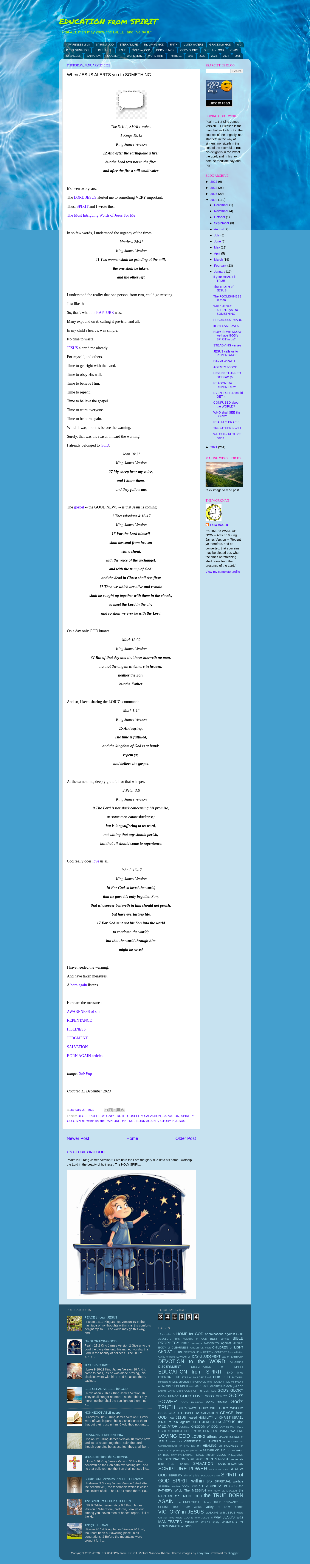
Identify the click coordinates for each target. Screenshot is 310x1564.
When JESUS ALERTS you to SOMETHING (225, 309)
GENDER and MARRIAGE (192, 1386)
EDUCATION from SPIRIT (108, 21)
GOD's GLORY (189, 50)
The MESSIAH (195, 1490)
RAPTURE (105, 312)
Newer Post (78, 1138)
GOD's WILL (208, 1408)
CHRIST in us (170, 1352)
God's (180, 1390)
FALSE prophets (179, 1381)
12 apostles (164, 1334)
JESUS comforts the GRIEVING (107, 1457)
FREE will (228, 1381)
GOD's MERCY (216, 1396)
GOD (105, 445)
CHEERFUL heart (200, 1347)
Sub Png (85, 1073)
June (218, 241)
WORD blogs (155, 55)
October (220, 217)
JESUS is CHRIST (97, 1365)
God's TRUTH (116, 1116)
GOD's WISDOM (231, 1408)
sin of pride (191, 1475)
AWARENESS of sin (78, 44)
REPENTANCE (103, 50)
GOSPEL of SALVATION (144, 1116)
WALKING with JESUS (220, 1512)
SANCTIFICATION (230, 1463)
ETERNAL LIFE (129, 44)
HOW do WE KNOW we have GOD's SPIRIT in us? (227, 335)
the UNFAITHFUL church (194, 1502)
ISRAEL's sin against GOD (179, 1422)
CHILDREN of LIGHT (227, 1347)
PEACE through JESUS (101, 1317)
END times (235, 1372)
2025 (238, 55)
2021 (191, 55)
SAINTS (184, 1464)
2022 (202, 55)
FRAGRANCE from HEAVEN (206, 1381)
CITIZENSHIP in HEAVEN (198, 1352)
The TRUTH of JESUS (223, 288)
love (95, 861)
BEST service (219, 1338)
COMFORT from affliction (228, 1352)
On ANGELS (73, 55)
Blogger (233, 1553)
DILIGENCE (236, 1362)
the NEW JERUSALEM (222, 1490)
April (217, 253)
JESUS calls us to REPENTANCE (225, 353)
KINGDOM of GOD (204, 1426)
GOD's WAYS (187, 1408)
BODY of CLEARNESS (173, 1347)
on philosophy (177, 1450)
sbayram (203, 1553)
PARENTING (185, 1455)
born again (79, 985)
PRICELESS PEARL (227, 319)
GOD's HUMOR (165, 50)
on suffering (235, 1450)
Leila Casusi (219, 525)
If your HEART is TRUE (224, 278)
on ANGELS (212, 1441)
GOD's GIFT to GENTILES (200, 1390)
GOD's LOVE (191, 1396)
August (219, 229)
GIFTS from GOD (214, 50)
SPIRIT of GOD (105, 44)
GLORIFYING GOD (221, 1386)
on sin (220, 1450)
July (217, 235)
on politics (192, 1450)
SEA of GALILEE (218, 1469)
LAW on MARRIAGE (231, 1427)
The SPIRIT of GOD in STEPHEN (108, 1501)
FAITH (173, 44)
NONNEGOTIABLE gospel (103, 1412)
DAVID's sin (183, 1356)
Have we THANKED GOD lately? (227, 375)
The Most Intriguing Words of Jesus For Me (101, 215)
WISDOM (191, 1522)
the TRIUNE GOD (188, 1496)
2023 (214, 55)
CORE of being (166, 1356)
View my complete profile (223, 571)
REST (172, 1463)
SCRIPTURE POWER (182, 1468)
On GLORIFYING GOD (86, 1152)
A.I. (239, 44)
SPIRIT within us (87, 1121)
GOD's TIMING (216, 1402)
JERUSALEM (211, 1422)
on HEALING (207, 1445)
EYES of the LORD (192, 1377)
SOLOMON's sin (210, 1475)
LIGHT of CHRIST (170, 1431)
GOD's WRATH (168, 1413)
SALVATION (94, 55)
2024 (226, 55)
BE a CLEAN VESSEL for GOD (106, 1389)
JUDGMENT (114, 55)
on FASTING (187, 1445)
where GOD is (184, 1517)
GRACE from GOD (220, 44)
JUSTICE (184, 1427)
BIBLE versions (191, 1343)
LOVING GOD (174, 1436)
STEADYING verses (227, 345)
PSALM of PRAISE (226, 422)
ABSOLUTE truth (169, 1338)
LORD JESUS (85, 197)
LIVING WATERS (193, 44)
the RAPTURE (110, 1121)
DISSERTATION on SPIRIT (217, 1366)
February (221, 265)
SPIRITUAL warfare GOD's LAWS (177, 1486)
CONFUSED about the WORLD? (226, 404)
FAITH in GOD (217, 1377)
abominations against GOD (224, 1334)
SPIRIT (82, 206)
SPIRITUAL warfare (229, 1481)
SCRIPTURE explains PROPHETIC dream (114, 1479)
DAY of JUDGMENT (206, 1356)
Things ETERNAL (97, 1525)
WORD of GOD (141, 50)
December (221, 205)
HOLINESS (76, 1029)
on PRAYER (206, 1450)
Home (132, 1138)
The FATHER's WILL (227, 428)
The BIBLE (175, 55)
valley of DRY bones (224, 1507)
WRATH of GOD (180, 1526)
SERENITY (176, 1475)
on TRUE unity (167, 1455)
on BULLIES (230, 1441)
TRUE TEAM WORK (187, 1507)
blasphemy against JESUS (223, 1343)
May (217, 247)
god (235, 1386)
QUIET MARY (195, 1459)
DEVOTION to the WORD (191, 1361)
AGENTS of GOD (225, 367)
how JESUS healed (183, 1417)
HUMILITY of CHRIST (215, 1417)
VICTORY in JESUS (171, 1121)
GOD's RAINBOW (192, 1402)
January (220, 271)
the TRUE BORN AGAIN (139, 1121)
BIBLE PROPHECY (91, 1116)
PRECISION (235, 1454)
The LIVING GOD (154, 44)
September (222, 223)
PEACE (234, 50)
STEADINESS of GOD (218, 1486)
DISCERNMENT (169, 1366)
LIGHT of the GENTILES (200, 1431)
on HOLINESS (228, 1445)
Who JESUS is (204, 1517)
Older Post (185, 1138)
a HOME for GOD (188, 1334)
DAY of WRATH (224, 361)
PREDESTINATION (77, 50)
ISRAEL (237, 1417)
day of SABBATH (232, 1356)
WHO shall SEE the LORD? (226, 414)
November (221, 211)
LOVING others (204, 1436)
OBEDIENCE (192, 1441)
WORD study (134, 55)
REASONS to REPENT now (224, 385)
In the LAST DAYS (226, 325)
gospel (79, 507)
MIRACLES (175, 1441)
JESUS (122, 50)
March (219, 259)
